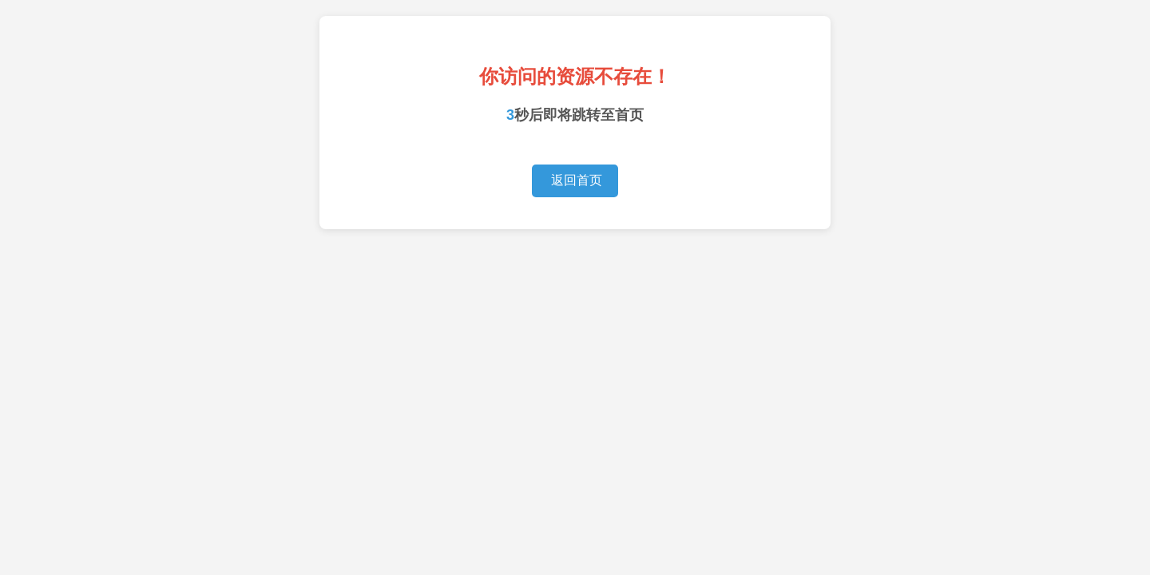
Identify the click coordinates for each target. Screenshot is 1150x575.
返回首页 (575, 180)
